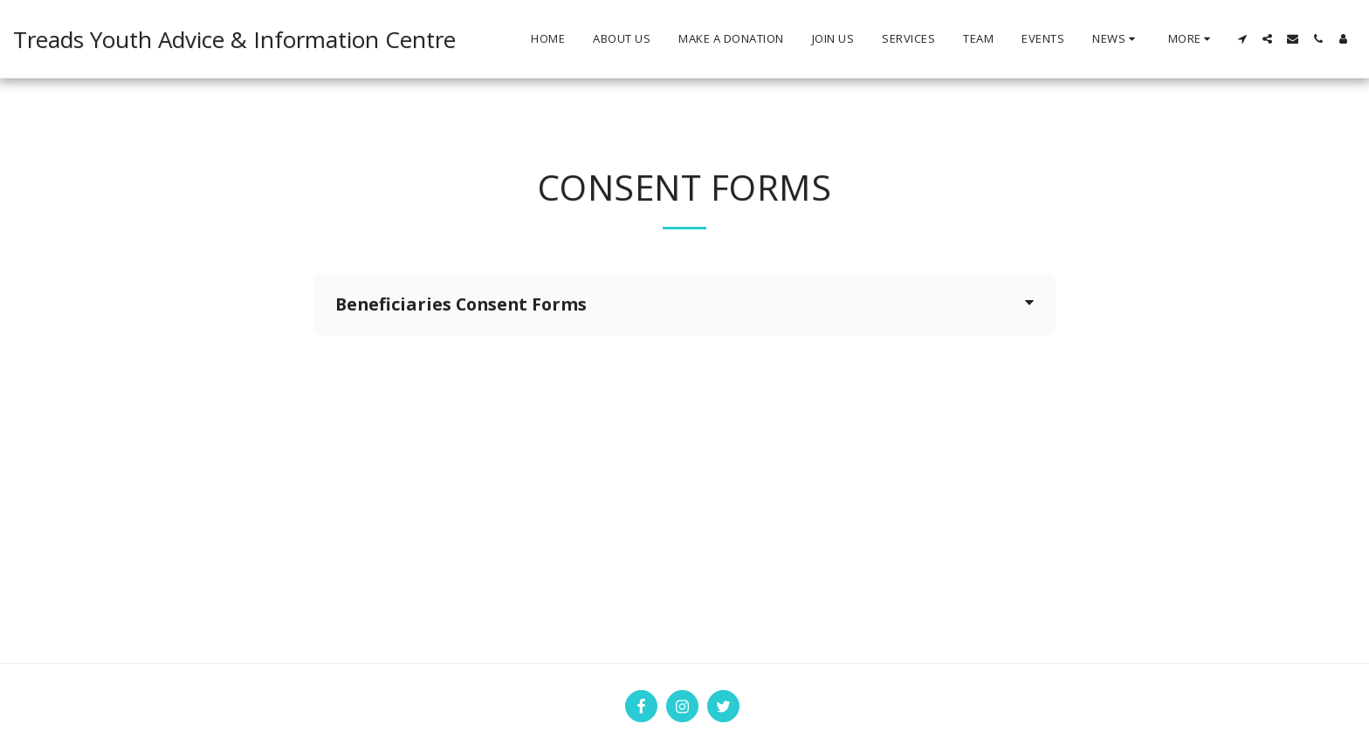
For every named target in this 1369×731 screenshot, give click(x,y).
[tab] (684, 304)
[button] (1116, 39)
